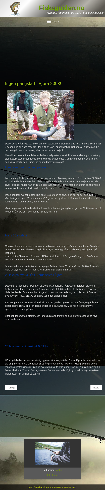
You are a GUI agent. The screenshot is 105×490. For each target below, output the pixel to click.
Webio (59, 470)
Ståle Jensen (52, 475)
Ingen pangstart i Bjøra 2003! (33, 83)
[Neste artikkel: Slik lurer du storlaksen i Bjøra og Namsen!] (96, 387)
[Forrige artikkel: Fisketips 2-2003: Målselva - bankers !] (11, 387)
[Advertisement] (53, 55)
